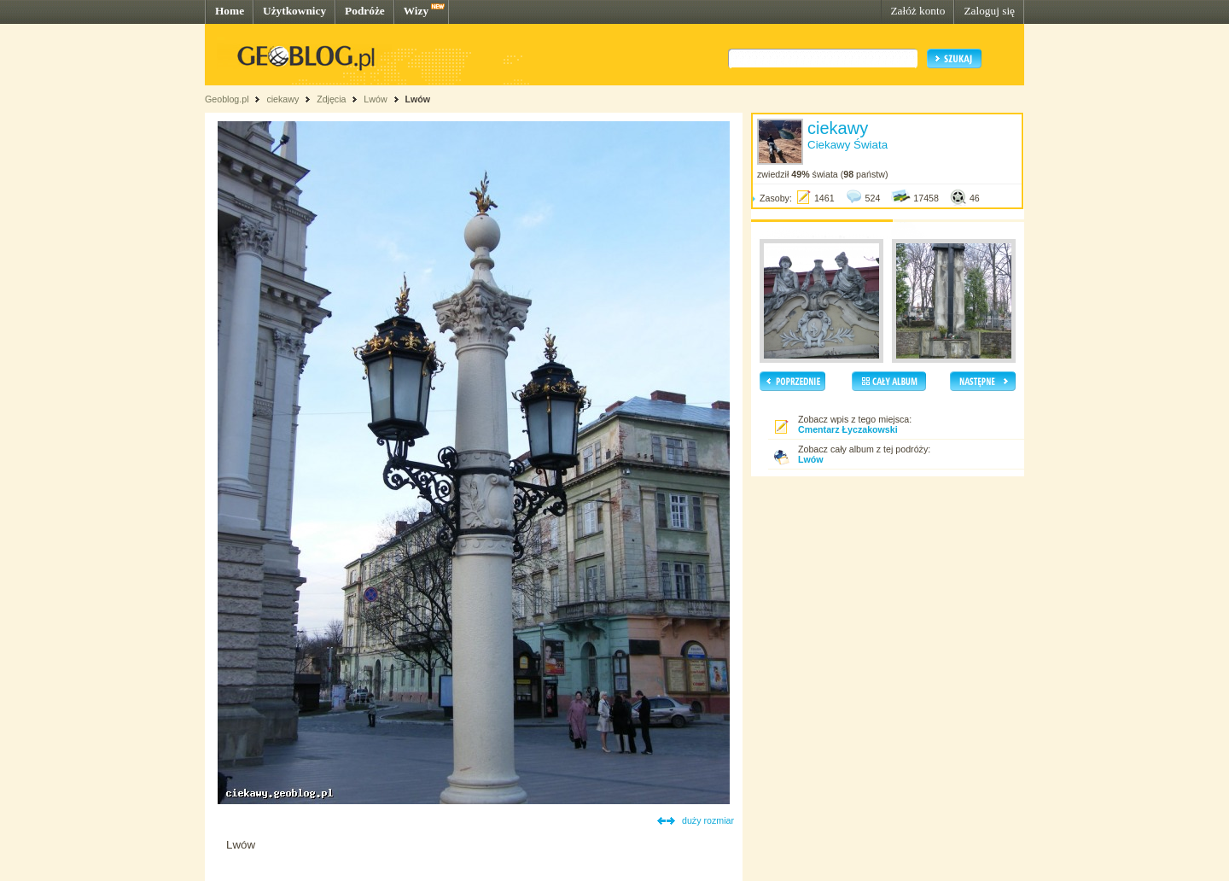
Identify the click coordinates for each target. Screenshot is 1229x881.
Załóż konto (917, 10)
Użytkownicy (294, 10)
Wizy (416, 10)
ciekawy (282, 99)
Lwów (375, 99)
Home (229, 10)
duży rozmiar (708, 820)
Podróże (365, 10)
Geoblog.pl (227, 99)
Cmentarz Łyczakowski (848, 429)
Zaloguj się (989, 10)
